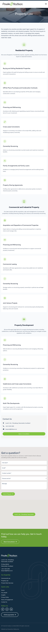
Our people (4, 592)
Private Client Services (7, 583)
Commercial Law (5, 578)
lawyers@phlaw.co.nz (11, 429)
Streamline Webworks (13, 629)
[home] (12, 4)
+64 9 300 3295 (9, 426)
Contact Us (4, 602)
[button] (46, 4)
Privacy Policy (5, 597)
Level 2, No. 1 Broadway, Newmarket (24, 514)
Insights (3, 595)
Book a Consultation (24, 434)
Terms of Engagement (7, 599)
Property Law (4, 580)
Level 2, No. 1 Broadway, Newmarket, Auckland (17, 423)
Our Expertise (5, 575)
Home (2, 590)
